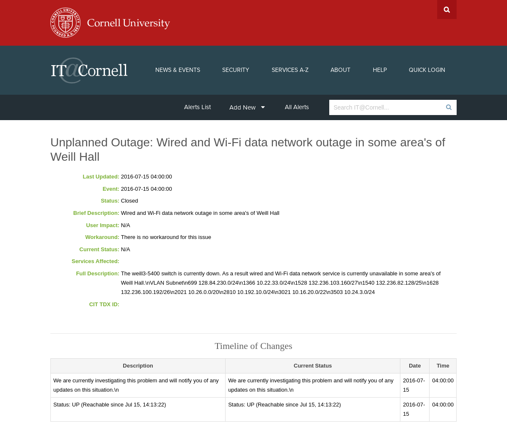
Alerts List (197, 107)
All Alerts (297, 107)
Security (235, 70)
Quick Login (427, 70)
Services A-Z (290, 70)
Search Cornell (447, 9)
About (340, 70)
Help (380, 70)
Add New (247, 107)
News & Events (177, 70)
